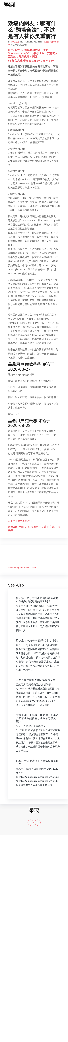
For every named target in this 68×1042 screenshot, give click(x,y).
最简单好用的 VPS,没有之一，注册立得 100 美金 (34, 528)
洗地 (54, 41)
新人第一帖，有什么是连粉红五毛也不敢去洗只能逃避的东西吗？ (37, 599)
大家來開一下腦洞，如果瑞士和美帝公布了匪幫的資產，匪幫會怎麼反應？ (37, 718)
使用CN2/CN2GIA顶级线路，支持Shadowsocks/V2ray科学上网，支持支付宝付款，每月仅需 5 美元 (33, 53)
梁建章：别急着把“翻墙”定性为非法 (37, 640)
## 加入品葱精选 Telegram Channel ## (31, 60)
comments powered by (22, 567)
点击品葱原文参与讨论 (20, 521)
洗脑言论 (48, 41)
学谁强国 (15, 41)
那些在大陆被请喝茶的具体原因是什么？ (37, 762)
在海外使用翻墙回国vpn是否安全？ (37, 680)
